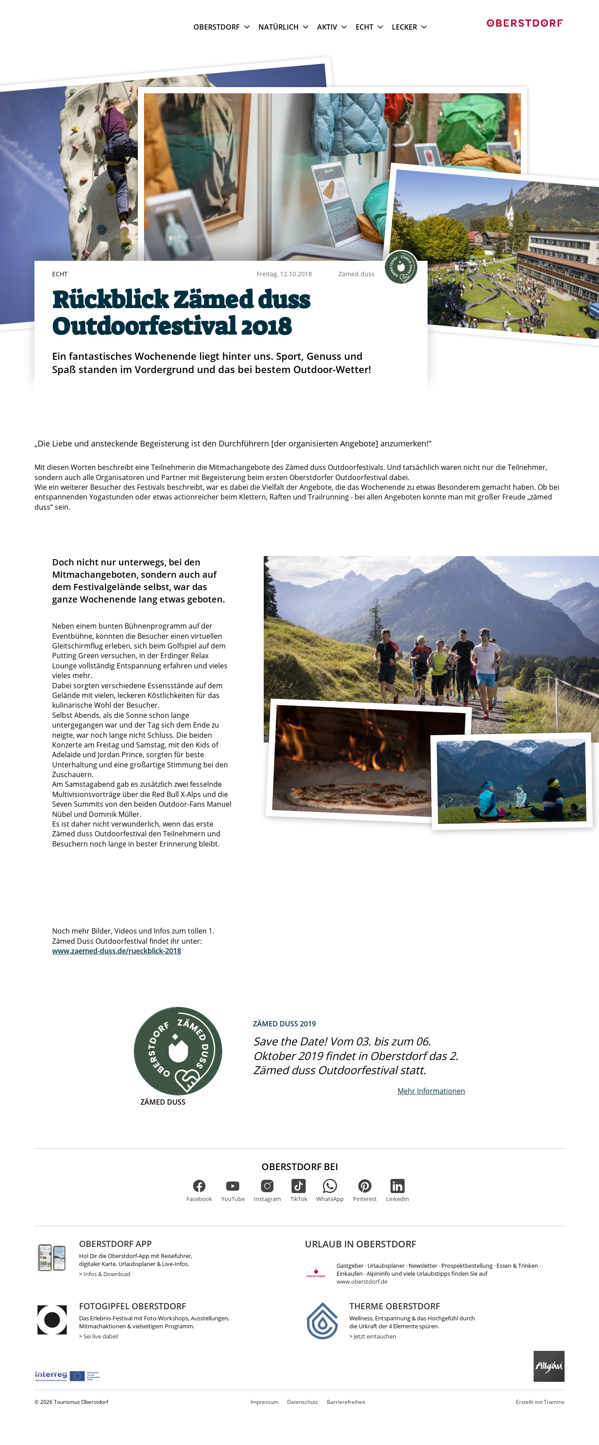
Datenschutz (302, 1402)
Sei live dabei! (100, 1336)
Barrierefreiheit (346, 1402)
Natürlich (283, 27)
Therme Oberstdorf (394, 1306)
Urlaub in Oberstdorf (360, 1244)
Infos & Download (106, 1274)
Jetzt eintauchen (375, 1336)
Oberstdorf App (115, 1244)
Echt (369, 27)
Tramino (540, 1402)
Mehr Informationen (431, 1091)
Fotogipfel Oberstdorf (132, 1306)
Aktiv (332, 27)
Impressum (264, 1402)
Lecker (409, 27)
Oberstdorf (221, 27)
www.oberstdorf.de (362, 1281)
